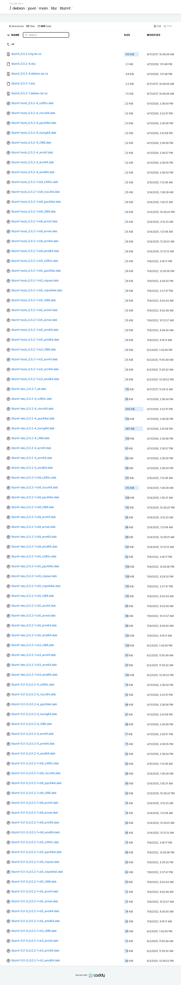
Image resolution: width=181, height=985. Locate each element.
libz (54, 8)
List (157, 26)
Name (15, 34)
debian (18, 8)
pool (32, 8)
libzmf (65, 8)
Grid (168, 26)
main (43, 8)
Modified (153, 34)
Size (127, 34)
